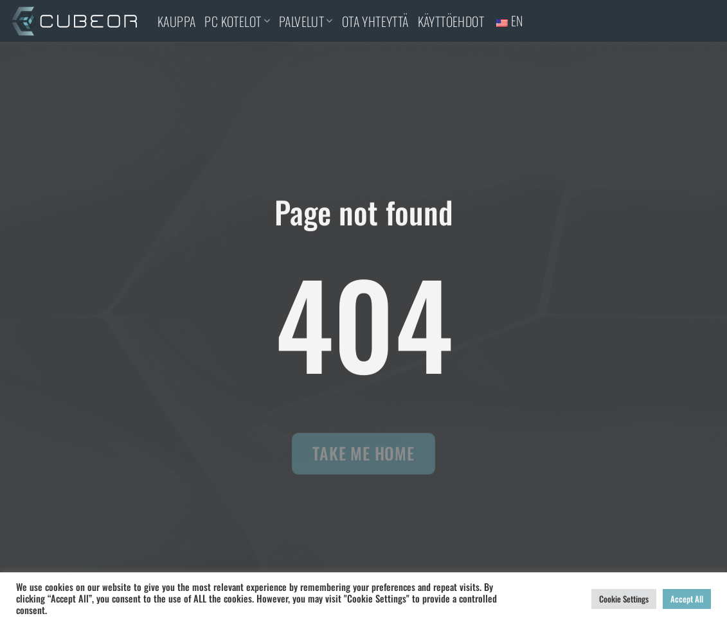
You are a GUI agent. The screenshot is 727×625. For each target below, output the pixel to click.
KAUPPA (176, 21)
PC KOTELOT (237, 21)
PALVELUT (306, 21)
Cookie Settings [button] (624, 598)
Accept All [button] (686, 598)
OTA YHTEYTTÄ (375, 21)
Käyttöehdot (451, 21)
